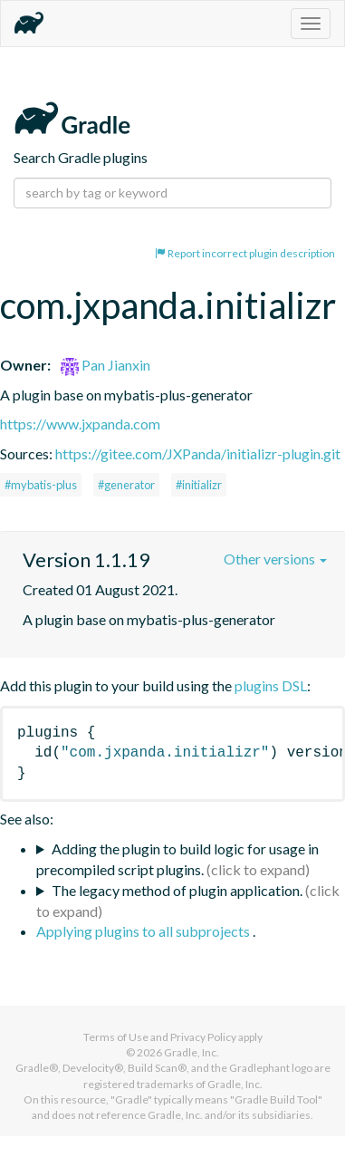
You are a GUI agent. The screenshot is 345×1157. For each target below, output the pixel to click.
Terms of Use (116, 1037)
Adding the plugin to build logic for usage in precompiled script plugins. (177, 859)
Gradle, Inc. (191, 1052)
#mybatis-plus (41, 484)
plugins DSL (271, 685)
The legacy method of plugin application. (177, 890)
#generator (126, 484)
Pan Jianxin (105, 364)
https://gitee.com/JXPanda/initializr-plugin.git (197, 453)
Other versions (275, 558)
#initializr (199, 484)
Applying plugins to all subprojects (144, 931)
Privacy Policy (203, 1037)
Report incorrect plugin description (245, 253)
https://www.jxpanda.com (80, 423)
